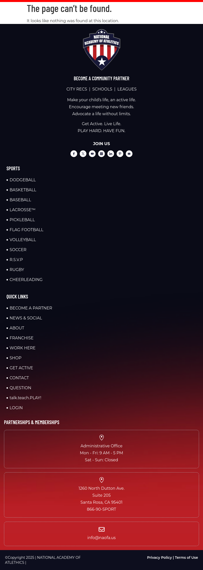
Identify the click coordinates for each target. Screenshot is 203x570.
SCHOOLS (102, 89)
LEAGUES (126, 89)
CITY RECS (77, 89)
